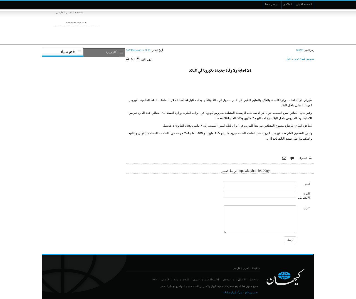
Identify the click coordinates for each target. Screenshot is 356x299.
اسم (307, 184)
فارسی (59, 12)
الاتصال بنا (240, 279)
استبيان (196, 279)
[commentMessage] (260, 219)
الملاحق (227, 279)
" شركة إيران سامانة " (232, 292)
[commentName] (260, 184)
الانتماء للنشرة (212, 279)
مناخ (176, 279)
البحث (186, 279)
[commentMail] (260, 194)
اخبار (288, 58)
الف (143, 59)
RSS (154, 279)
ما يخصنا (254, 279)
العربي (69, 12)
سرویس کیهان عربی (304, 58)
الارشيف (165, 279)
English (79, 12)
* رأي (307, 207)
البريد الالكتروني (304, 195)
